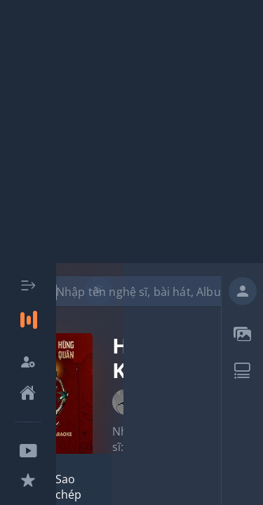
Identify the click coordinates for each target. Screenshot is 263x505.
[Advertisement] (131, 131)
